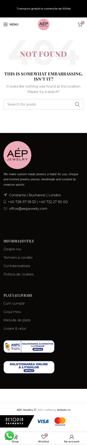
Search (77, 104)
